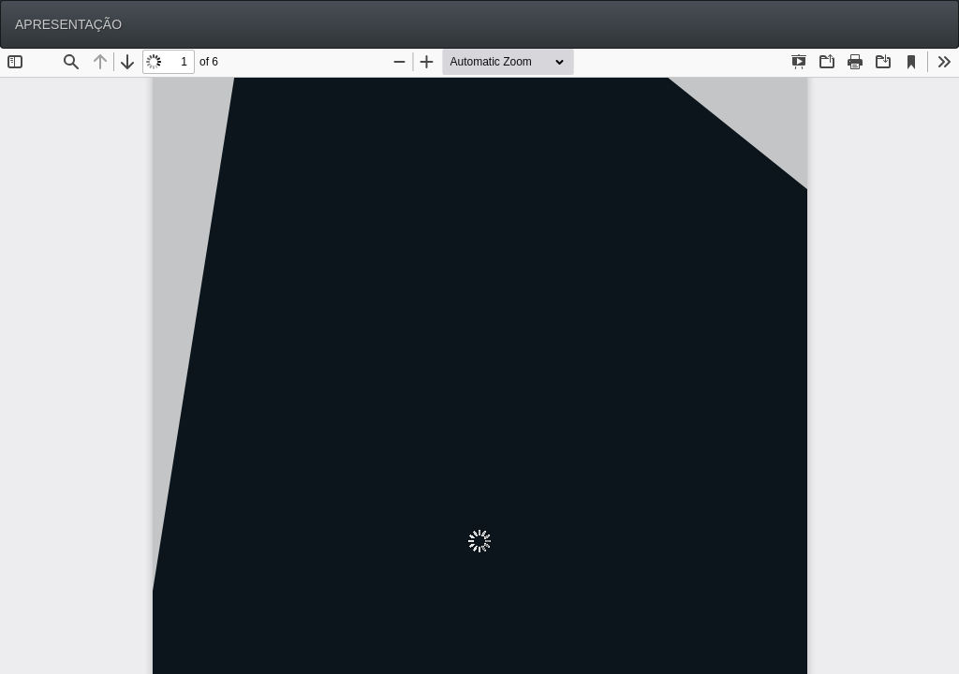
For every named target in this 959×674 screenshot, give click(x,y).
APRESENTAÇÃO (68, 24)
